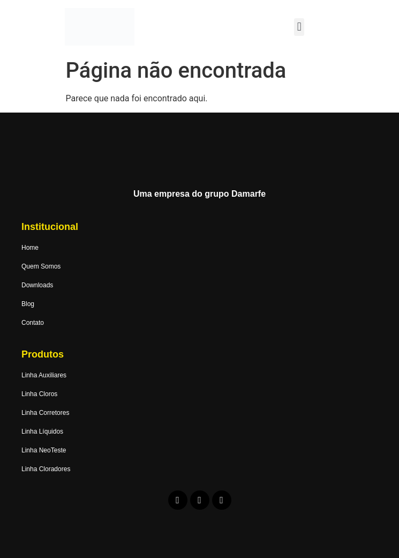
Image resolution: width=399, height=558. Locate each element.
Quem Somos (41, 266)
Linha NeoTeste (43, 450)
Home (30, 247)
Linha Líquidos (42, 431)
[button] (299, 27)
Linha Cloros (39, 394)
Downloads (37, 285)
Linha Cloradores (45, 469)
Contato (32, 322)
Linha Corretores (45, 412)
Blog (27, 304)
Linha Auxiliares (43, 375)
